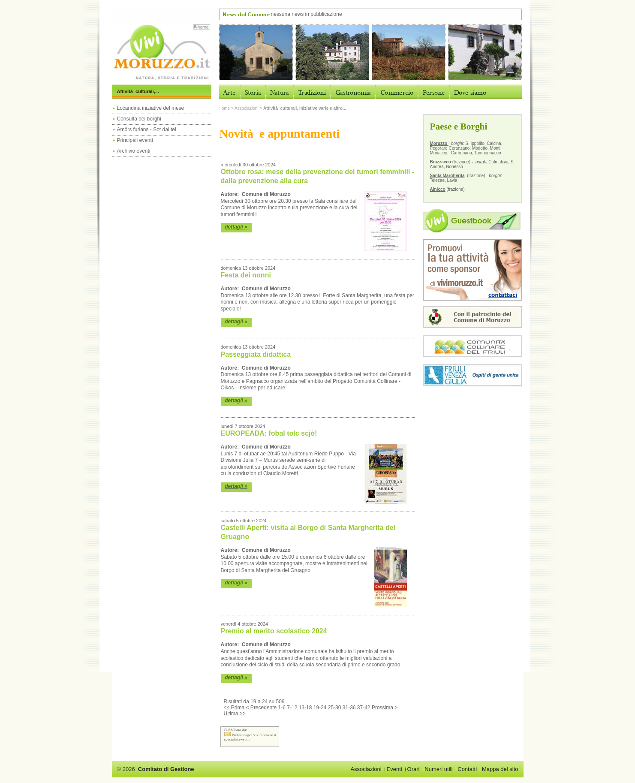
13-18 (305, 708)
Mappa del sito (500, 769)
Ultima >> (235, 714)
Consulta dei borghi (139, 119)
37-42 (363, 708)
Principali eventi (135, 140)
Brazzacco (440, 162)
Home (224, 108)
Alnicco (437, 189)
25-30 (334, 708)
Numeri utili (438, 769)
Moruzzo (439, 143)
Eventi (394, 769)
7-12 (292, 708)
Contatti (467, 769)
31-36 (349, 708)
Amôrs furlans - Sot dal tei (146, 129)
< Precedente (261, 708)
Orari (413, 769)
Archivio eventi (133, 151)
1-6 (282, 708)
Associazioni (247, 108)
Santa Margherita (447, 175)
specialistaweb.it (237, 739)
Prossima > (384, 708)
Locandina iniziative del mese (150, 108)
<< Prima (234, 708)
